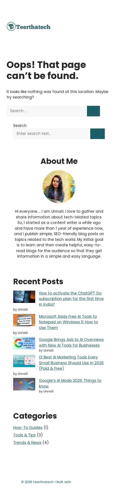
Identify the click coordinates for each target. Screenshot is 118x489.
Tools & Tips (24, 435)
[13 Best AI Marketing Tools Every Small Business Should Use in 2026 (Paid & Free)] (24, 362)
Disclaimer (67, 466)
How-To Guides (27, 427)
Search (20, 125)
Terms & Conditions (59, 473)
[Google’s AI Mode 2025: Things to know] (24, 385)
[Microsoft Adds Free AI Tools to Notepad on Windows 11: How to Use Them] (24, 321)
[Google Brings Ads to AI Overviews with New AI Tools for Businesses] (24, 344)
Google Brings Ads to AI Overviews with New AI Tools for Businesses (71, 342)
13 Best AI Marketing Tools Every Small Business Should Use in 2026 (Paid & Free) (71, 363)
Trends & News (27, 442)
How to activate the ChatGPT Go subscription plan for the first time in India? (71, 299)
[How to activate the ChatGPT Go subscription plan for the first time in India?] (24, 298)
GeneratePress (84, 482)
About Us (23, 466)
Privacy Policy (91, 466)
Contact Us (45, 466)
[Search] (93, 111)
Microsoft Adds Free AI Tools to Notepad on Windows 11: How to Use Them (68, 322)
